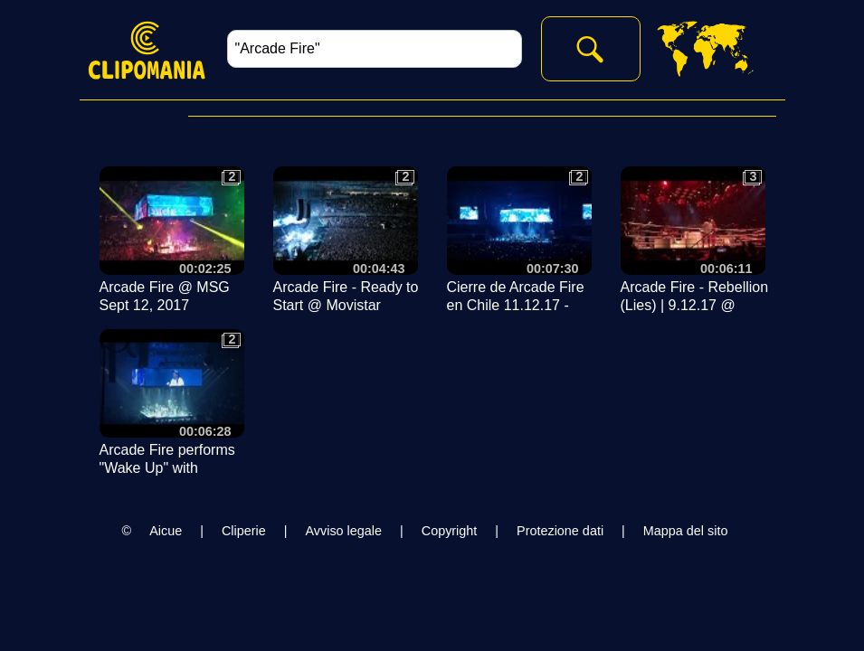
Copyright (450, 531)
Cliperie (244, 531)
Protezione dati (560, 531)
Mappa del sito (685, 531)
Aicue (165, 531)
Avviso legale (343, 531)
